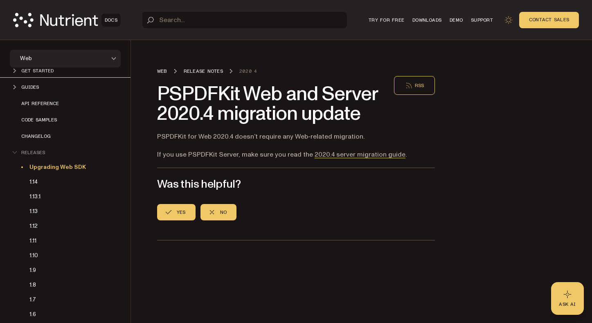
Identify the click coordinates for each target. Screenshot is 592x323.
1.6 (32, 314)
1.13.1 (35, 196)
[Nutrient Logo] (67, 20)
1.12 (33, 226)
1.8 (32, 285)
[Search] (244, 20)
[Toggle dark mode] (508, 20)
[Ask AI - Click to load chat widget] (567, 298)
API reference (40, 103)
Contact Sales (549, 19)
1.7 (32, 299)
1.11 (32, 240)
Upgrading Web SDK (57, 167)
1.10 (33, 255)
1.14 (33, 182)
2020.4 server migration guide (360, 154)
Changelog (36, 136)
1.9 (32, 270)
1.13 (33, 211)
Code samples (39, 119)
